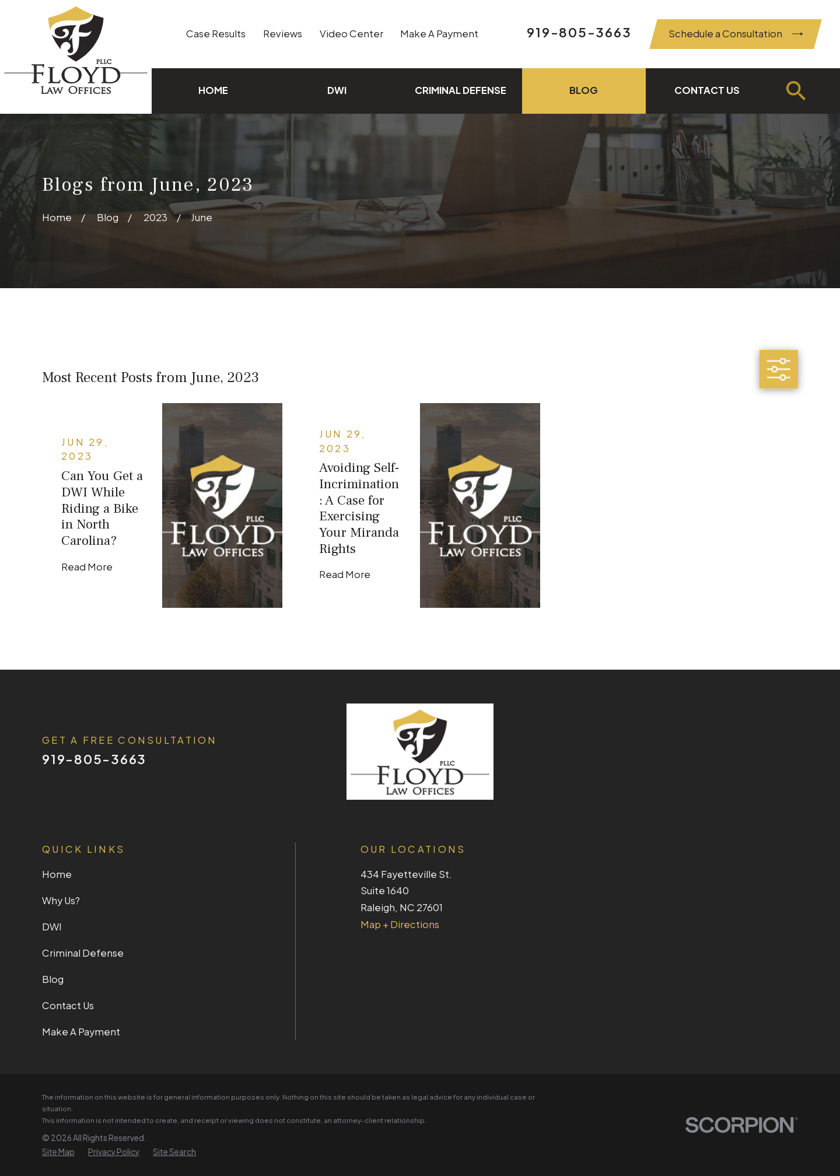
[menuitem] (58, 1152)
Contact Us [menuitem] (707, 90)
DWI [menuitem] (336, 90)
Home (57, 874)
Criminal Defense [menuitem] (460, 90)
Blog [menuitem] (583, 90)
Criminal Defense (83, 953)
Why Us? (61, 900)
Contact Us (68, 1005)
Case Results (216, 33)
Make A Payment (439, 33)
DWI (52, 927)
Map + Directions (399, 924)
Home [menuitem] (213, 90)
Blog (53, 979)
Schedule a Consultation (735, 33)
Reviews (282, 33)
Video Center (351, 33)
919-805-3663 (579, 32)
